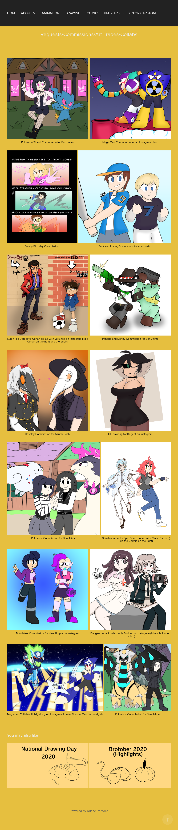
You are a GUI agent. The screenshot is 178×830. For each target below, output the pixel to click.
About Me (29, 13)
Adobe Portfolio (97, 811)
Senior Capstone (142, 13)
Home (12, 13)
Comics (93, 13)
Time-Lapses (113, 13)
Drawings (74, 13)
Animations (51, 13)
